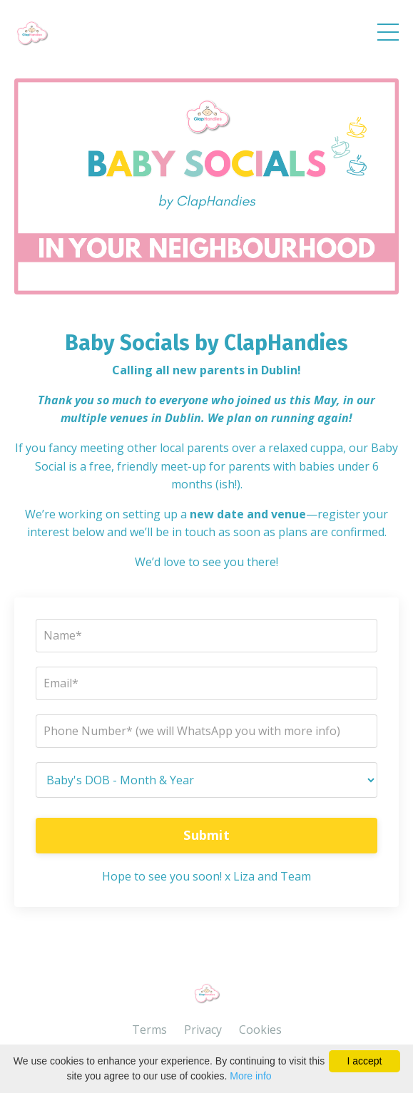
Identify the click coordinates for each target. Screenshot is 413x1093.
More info (250, 1076)
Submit (206, 834)
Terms (149, 1029)
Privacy (203, 1029)
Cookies (260, 1029)
